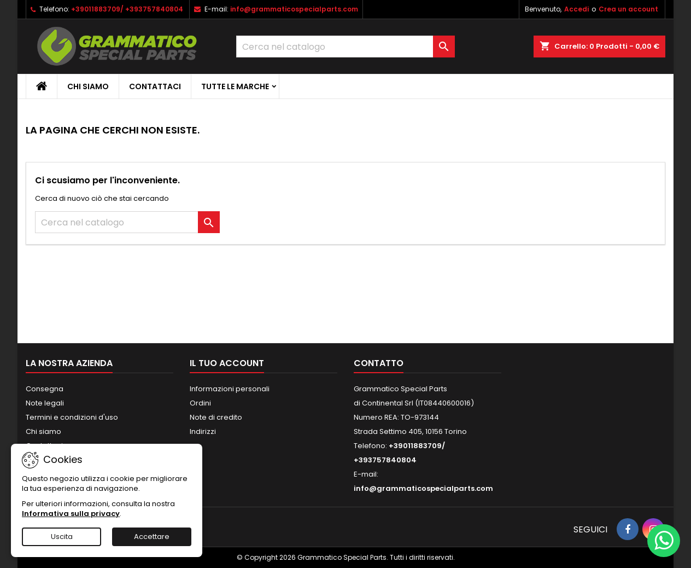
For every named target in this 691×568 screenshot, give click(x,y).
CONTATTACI (155, 86)
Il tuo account (227, 363)
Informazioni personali (230, 389)
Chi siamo (88, 86)
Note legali (45, 403)
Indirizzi (203, 431)
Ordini (200, 403)
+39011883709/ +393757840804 (127, 9)
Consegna (44, 389)
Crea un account (628, 9)
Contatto (378, 363)
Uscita (62, 536)
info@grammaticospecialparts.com (294, 9)
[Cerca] (345, 46)
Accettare (151, 536)
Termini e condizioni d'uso (72, 417)
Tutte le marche (235, 86)
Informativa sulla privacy (71, 513)
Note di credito (216, 417)
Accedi (576, 9)
